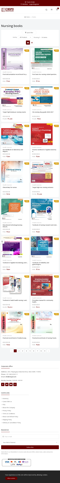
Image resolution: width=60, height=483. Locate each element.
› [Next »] (48, 351)
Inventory (5, 398)
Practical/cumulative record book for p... (15, 74)
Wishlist (24, 4)
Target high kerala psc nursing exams (14, 112)
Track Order (30, 2)
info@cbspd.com (11, 377)
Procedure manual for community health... (42, 301)
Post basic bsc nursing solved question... (44, 74)
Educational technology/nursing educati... (12, 226)
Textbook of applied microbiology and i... (15, 263)
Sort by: (15, 37)
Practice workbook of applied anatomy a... (44, 150)
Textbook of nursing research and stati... (44, 225)
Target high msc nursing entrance (42, 187)
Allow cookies (11, 478)
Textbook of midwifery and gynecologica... (40, 263)
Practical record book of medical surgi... (15, 338)
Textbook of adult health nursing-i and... (15, 300)
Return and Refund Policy (10, 416)
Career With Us (7, 401)
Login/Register (34, 4)
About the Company (9, 407)
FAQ (4, 404)
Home (28, 17)
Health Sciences (7, 72)
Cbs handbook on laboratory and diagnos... (13, 150)
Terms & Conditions (9, 413)
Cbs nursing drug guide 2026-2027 (42, 112)
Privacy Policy (7, 410)
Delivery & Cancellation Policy (12, 423)
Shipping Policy (7, 420)
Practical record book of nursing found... (44, 338)
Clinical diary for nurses (10, 187)
